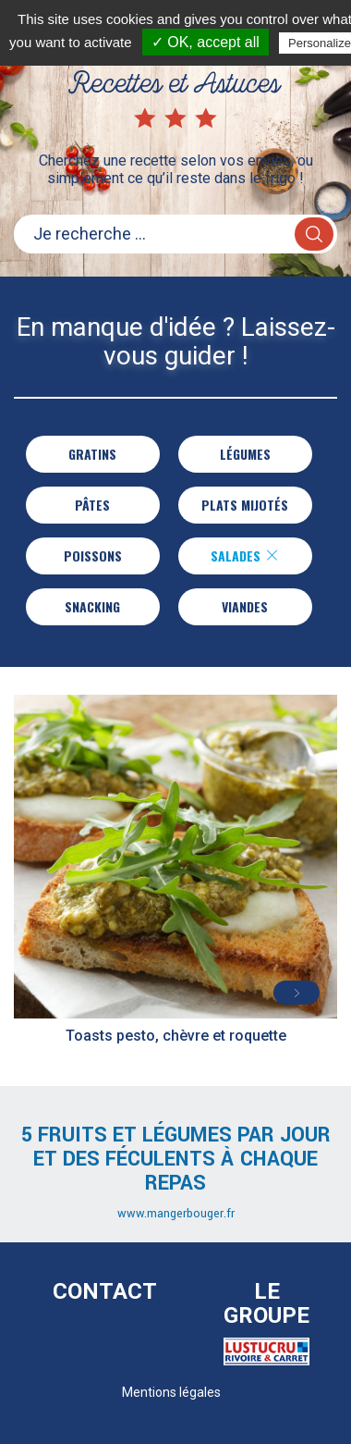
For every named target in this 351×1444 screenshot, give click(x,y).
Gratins (92, 453)
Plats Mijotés (244, 504)
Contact (105, 1291)
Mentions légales (171, 1392)
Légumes (245, 453)
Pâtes (92, 504)
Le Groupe (266, 1303)
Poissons (93, 555)
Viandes (245, 606)
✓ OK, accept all (205, 42)
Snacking (92, 606)
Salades (244, 555)
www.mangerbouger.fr (176, 1213)
